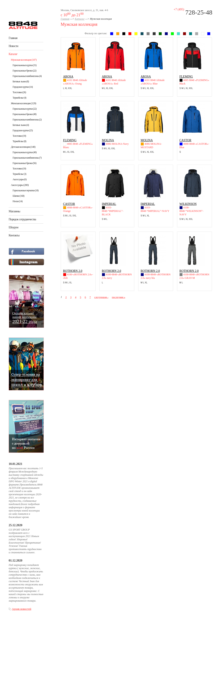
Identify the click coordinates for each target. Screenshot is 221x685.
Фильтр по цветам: (95, 33)
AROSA (68, 76)
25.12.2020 (15, 525)
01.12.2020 (15, 560)
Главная (13, 38)
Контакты (14, 235)
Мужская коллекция (24, 59)
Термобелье (19, 97)
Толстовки (19, 92)
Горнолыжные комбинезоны (27, 76)
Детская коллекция (23, 146)
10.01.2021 (15, 464)
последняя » (118, 297)
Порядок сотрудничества (22, 219)
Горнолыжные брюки (24, 70)
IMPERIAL (109, 204)
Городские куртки (23, 86)
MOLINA (108, 140)
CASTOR (185, 140)
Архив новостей (21, 608)
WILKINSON (188, 204)
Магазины (14, 211)
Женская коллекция (23, 103)
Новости (13, 46)
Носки (18, 201)
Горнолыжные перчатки (25, 190)
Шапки (18, 195)
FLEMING (186, 76)
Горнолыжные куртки (24, 65)
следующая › (101, 297)
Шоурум (13, 227)
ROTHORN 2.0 (72, 271)
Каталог (13, 54)
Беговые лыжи (21, 81)
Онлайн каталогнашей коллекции (24, 318)
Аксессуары (19, 179)
